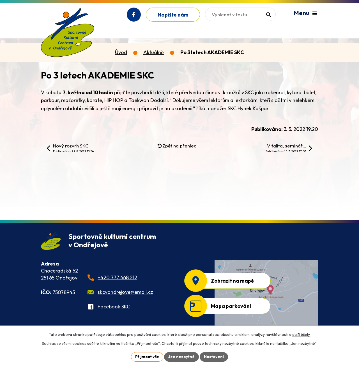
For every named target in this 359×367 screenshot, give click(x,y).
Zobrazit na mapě (232, 281)
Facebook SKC (114, 306)
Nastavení (214, 356)
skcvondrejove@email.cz (125, 292)
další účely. (301, 334)
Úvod (121, 52)
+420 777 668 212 (117, 277)
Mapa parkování (231, 306)
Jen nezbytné (181, 356)
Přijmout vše (147, 356)
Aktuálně (153, 52)
